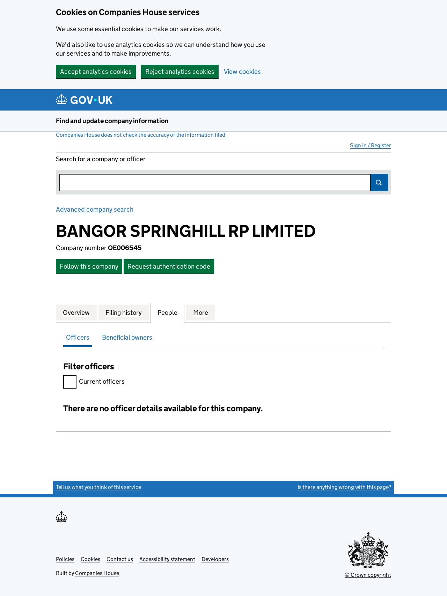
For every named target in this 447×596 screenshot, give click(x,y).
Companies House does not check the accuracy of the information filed (140, 135)
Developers (215, 559)
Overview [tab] (76, 312)
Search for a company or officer (101, 159)
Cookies (90, 559)
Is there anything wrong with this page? (344, 487)
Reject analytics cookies (179, 72)
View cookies (242, 71)
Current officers (94, 382)
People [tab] (167, 312)
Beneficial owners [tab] (127, 337)
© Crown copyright (368, 575)
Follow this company (89, 266)
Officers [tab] (77, 337)
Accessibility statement (167, 559)
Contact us (120, 559)
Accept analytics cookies (96, 72)
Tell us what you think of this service (98, 487)
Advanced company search (94, 209)
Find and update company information (112, 121)
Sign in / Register (370, 145)
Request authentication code (168, 266)
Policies (65, 559)
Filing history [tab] (123, 312)
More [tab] (200, 312)
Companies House (97, 573)
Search (379, 182)
